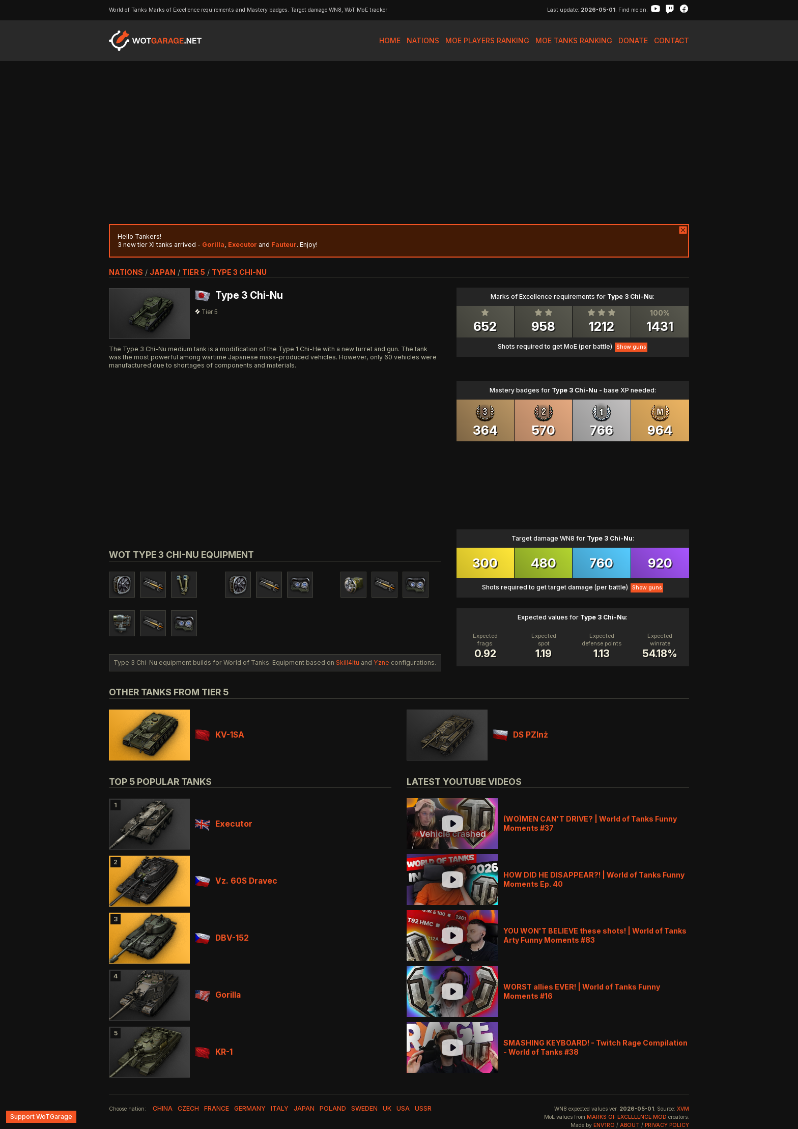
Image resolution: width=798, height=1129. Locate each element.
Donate (633, 40)
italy (280, 1108)
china (163, 1108)
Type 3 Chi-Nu (239, 272)
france (216, 1108)
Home (390, 40)
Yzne (381, 662)
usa (403, 1108)
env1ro (604, 1125)
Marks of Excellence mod (627, 1117)
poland (333, 1108)
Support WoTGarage (41, 1116)
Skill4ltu (347, 662)
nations (126, 272)
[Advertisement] (399, 142)
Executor (223, 824)
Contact (671, 40)
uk (387, 1108)
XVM (683, 1109)
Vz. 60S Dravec (236, 881)
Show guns (631, 347)
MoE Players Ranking (487, 40)
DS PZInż (520, 735)
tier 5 (193, 272)
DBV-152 (222, 938)
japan (163, 272)
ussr (423, 1108)
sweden (364, 1108)
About (630, 1125)
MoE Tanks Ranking (573, 40)
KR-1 (214, 1052)
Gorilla (218, 995)
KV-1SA (219, 735)
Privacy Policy (667, 1125)
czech (188, 1108)
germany (250, 1108)
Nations (423, 40)
